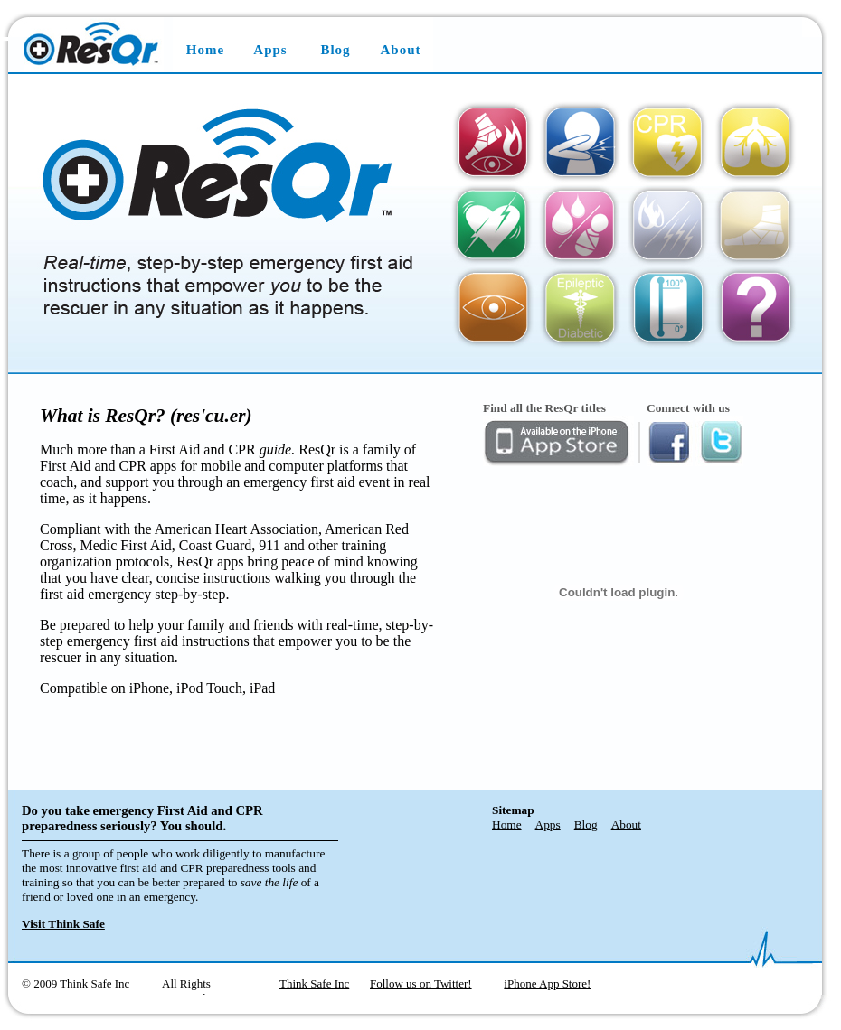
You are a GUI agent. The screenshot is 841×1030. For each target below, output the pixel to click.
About (400, 49)
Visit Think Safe (63, 924)
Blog (335, 49)
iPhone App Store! (547, 983)
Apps (270, 49)
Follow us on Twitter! (421, 983)
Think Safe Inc (314, 983)
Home (205, 49)
